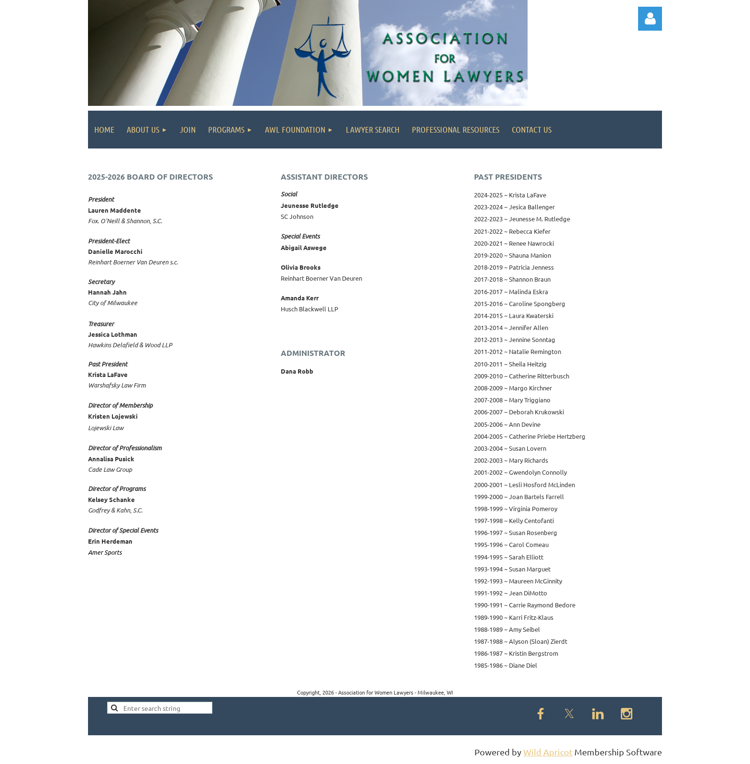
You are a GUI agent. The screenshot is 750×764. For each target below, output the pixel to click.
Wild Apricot (548, 752)
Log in (650, 19)
